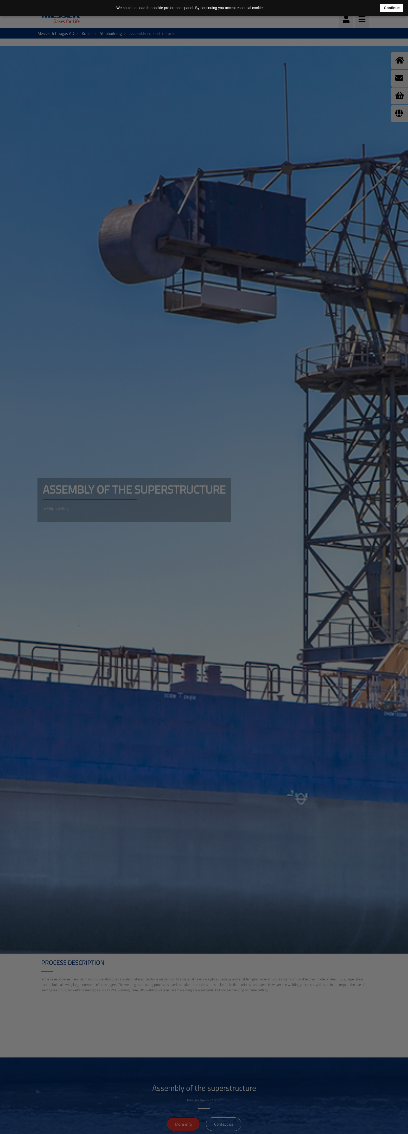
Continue (392, 8)
